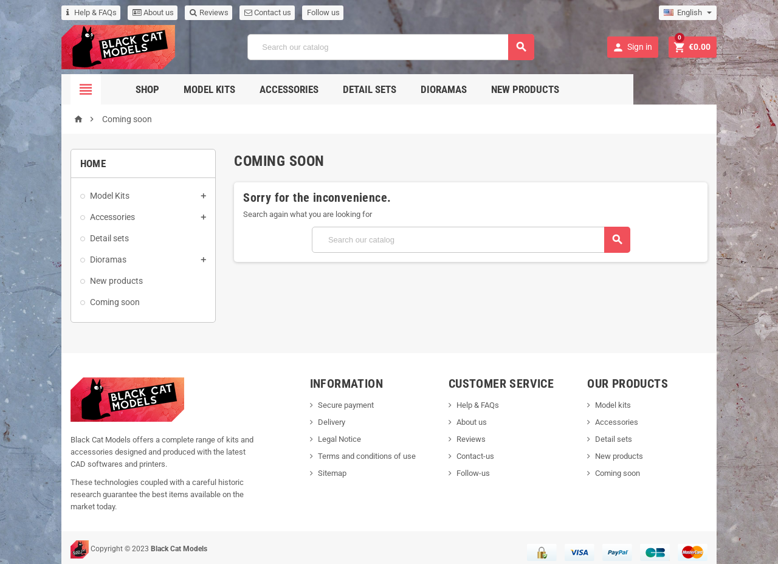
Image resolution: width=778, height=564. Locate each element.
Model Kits (251, 89)
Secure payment (337, 405)
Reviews (175, 12)
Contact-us (481, 456)
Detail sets (411, 89)
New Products (567, 89)
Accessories (330, 89)
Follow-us (478, 473)
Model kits (632, 405)
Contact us (233, 12)
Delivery (322, 422)
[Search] (390, 47)
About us (119, 12)
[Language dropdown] (722, 13)
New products (82, 281)
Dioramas (486, 89)
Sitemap (323, 473)
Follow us (289, 12)
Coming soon (81, 302)
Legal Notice (330, 439)
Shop (189, 89)
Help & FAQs (57, 12)
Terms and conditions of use (358, 456)
